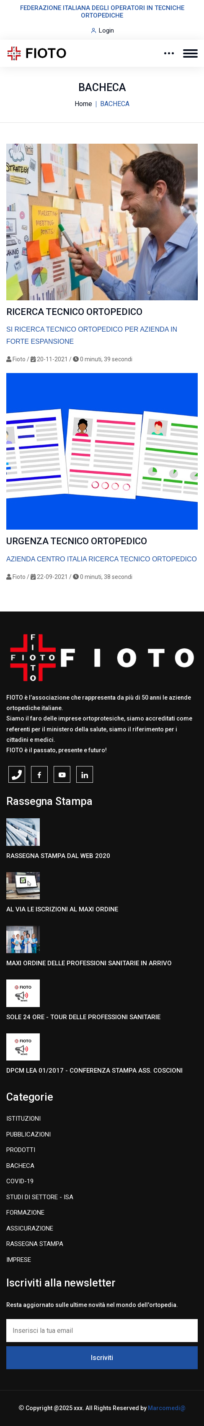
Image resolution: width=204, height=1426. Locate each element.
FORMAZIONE (25, 1212)
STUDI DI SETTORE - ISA (39, 1197)
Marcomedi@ (167, 1408)
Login (106, 30)
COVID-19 (20, 1181)
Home (83, 104)
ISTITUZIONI (23, 1118)
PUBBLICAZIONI (28, 1134)
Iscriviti (102, 1358)
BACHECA (20, 1166)
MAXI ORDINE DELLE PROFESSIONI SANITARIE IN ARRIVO (89, 963)
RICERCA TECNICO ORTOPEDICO (74, 312)
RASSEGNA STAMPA (34, 1244)
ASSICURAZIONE (29, 1228)
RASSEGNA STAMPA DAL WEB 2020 (58, 856)
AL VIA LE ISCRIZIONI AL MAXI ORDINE (62, 909)
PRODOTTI (20, 1150)
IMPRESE (18, 1260)
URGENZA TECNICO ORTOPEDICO (76, 541)
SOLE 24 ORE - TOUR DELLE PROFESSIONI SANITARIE (83, 1017)
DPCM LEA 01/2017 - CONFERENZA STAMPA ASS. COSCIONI (94, 1070)
